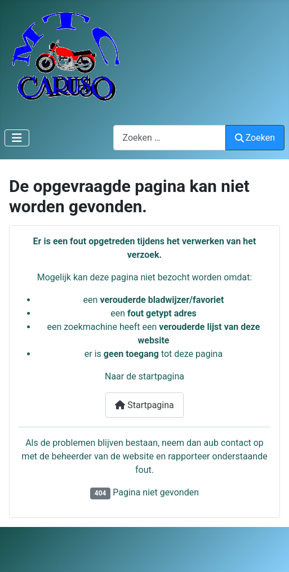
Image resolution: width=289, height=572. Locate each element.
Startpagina (144, 405)
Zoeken (255, 137)
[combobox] (169, 137)
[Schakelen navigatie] (17, 137)
